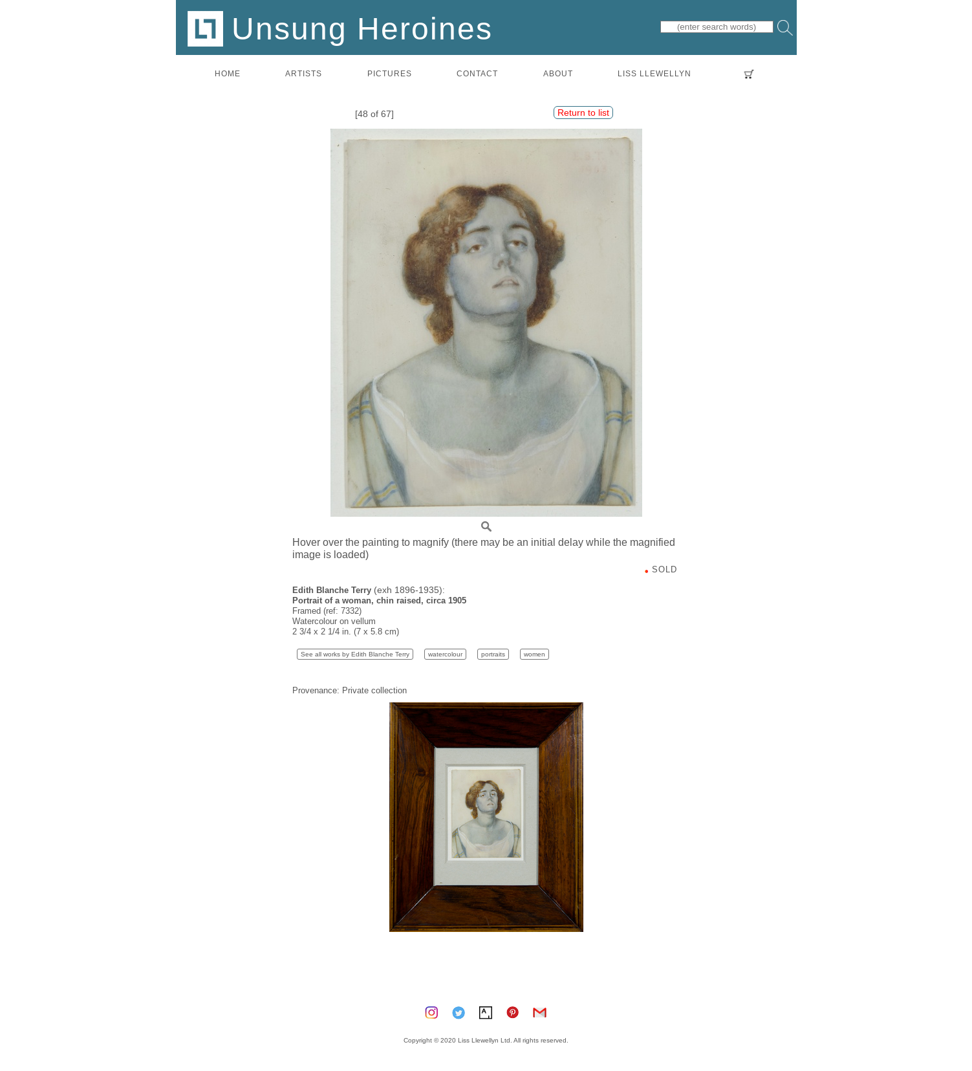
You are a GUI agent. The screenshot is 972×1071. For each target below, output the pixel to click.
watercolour (445, 654)
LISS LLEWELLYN (654, 73)
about (558, 73)
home (228, 73)
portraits (493, 654)
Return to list (583, 112)
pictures (389, 73)
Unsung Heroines (340, 28)
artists (303, 73)
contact (477, 73)
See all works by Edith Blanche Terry (355, 654)
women (534, 654)
